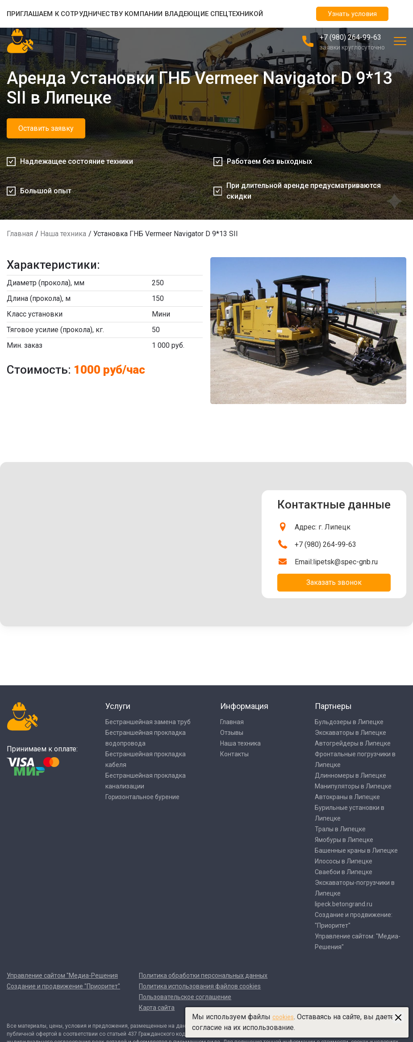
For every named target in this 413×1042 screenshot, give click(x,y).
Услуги (117, 706)
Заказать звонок (334, 582)
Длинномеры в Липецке (350, 775)
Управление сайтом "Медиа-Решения (62, 975)
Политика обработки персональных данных (203, 975)
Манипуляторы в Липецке (353, 786)
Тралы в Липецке (340, 829)
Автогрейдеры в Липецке (353, 743)
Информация (244, 706)
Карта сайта (157, 1007)
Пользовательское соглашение (185, 996)
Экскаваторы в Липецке (350, 732)
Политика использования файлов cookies (200, 986)
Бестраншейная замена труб (148, 721)
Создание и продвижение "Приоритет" (63, 986)
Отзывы (231, 732)
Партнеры (333, 706)
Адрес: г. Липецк (322, 527)
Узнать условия (352, 14)
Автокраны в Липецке (347, 796)
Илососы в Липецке (343, 861)
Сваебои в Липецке (343, 871)
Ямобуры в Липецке (344, 839)
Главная (20, 233)
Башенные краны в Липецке (356, 850)
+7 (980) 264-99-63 (350, 37)
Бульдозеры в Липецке (349, 721)
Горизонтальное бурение (142, 796)
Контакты (234, 754)
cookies (283, 1017)
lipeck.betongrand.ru (343, 904)
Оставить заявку (46, 128)
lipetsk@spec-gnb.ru (345, 562)
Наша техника (63, 233)
